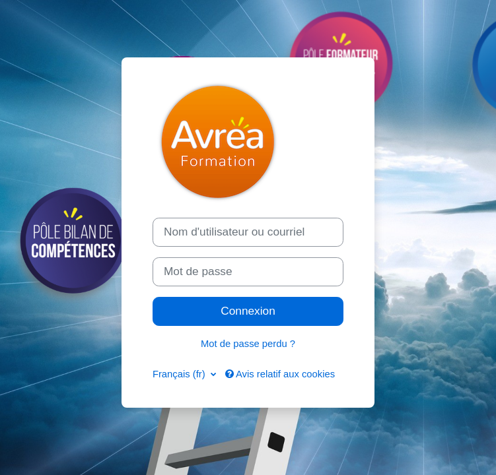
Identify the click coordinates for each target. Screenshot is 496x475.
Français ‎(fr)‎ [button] (180, 374)
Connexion (248, 310)
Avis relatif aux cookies (280, 374)
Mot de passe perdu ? (248, 343)
